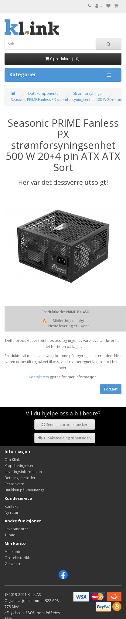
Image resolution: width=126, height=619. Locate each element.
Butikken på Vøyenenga (25, 490)
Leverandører (16, 528)
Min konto (13, 551)
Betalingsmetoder (20, 477)
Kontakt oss (39, 377)
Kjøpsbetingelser (19, 465)
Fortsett (110, 389)
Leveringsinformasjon (23, 471)
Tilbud (10, 535)
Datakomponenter (44, 93)
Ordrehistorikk (17, 557)
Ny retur (12, 512)
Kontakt (11, 506)
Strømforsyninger (88, 93)
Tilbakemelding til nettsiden (64, 438)
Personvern (14, 484)
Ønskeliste (13, 563)
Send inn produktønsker (64, 424)
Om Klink (12, 459)
